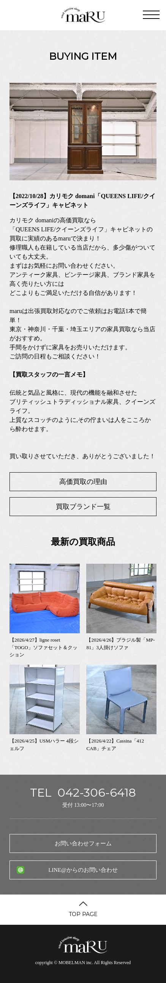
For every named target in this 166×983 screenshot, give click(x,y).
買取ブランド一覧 (83, 506)
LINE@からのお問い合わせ (82, 870)
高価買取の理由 (83, 481)
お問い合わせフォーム (83, 843)
